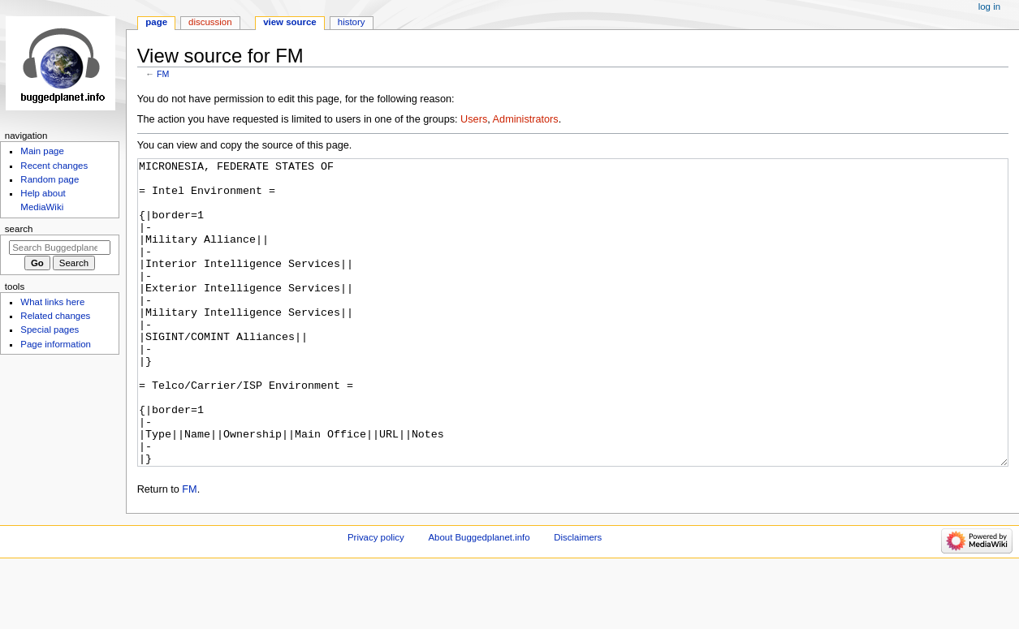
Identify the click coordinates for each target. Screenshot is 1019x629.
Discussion (209, 22)
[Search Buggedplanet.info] (59, 247)
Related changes (55, 316)
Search (19, 229)
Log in (989, 6)
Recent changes (54, 165)
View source (290, 22)
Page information (55, 344)
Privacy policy (376, 598)
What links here (52, 302)
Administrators (526, 119)
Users (473, 119)
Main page (42, 151)
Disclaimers (578, 598)
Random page (49, 179)
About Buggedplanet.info (478, 598)
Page (156, 22)
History (351, 22)
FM (163, 74)
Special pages (49, 329)
